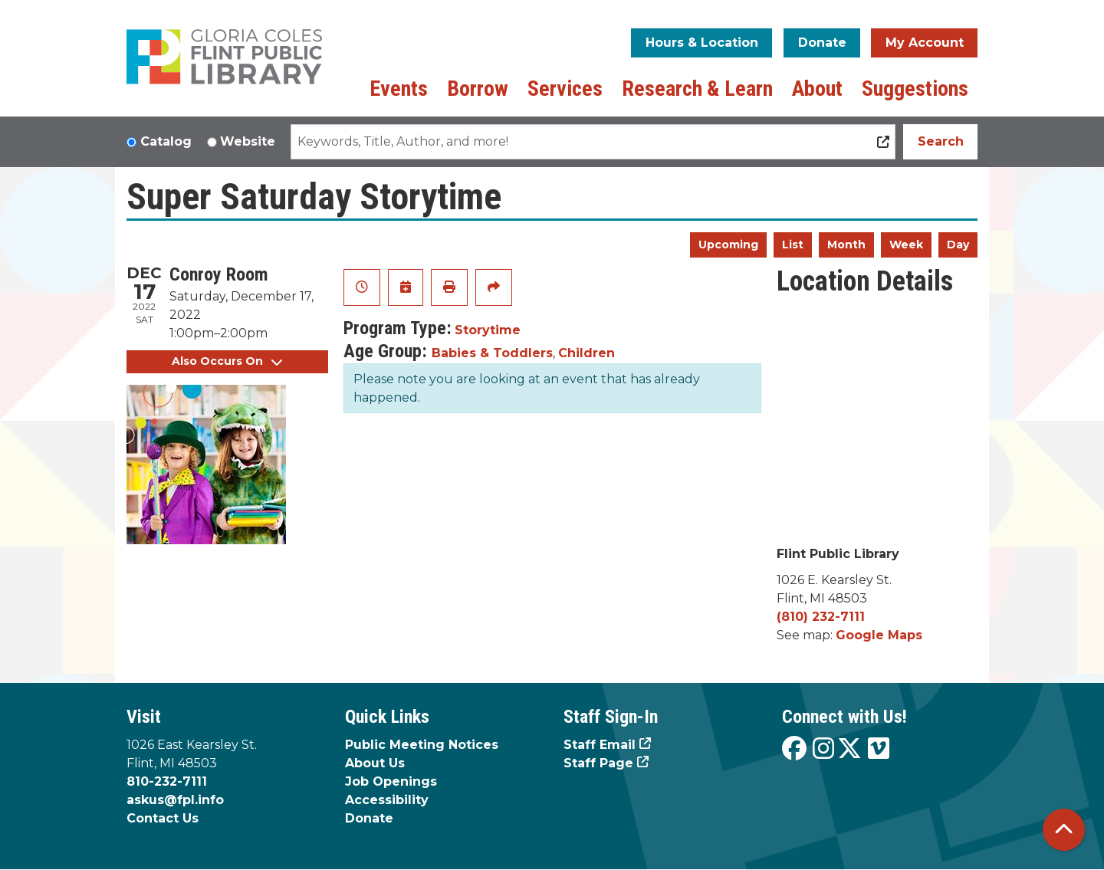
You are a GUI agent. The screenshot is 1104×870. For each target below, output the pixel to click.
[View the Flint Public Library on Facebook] (794, 749)
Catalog (166, 141)
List (792, 244)
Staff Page (598, 763)
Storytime (488, 330)
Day (958, 244)
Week (906, 244)
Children (586, 353)
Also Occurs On (227, 361)
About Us (375, 763)
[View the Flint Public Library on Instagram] (823, 749)
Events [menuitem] (399, 88)
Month (846, 244)
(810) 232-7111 (821, 616)
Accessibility (387, 800)
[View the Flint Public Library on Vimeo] (878, 749)
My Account (925, 42)
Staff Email (600, 744)
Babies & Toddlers (492, 353)
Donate (822, 42)
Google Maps (879, 635)
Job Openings (391, 781)
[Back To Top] (1064, 830)
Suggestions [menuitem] (915, 88)
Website (247, 141)
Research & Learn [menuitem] (697, 88)
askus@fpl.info (175, 800)
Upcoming (728, 244)
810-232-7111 (167, 781)
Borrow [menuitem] (477, 88)
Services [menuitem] (565, 88)
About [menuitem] (817, 88)
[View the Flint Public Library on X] (849, 749)
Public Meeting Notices (421, 744)
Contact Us (163, 818)
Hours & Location (702, 42)
